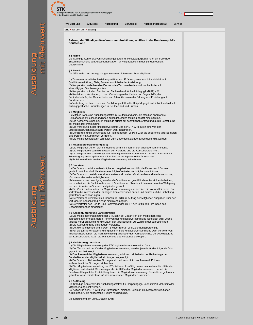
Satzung (92, 29)
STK (66, 29)
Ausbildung (111, 24)
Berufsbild (131, 24)
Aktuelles (92, 24)
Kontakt (201, 317)
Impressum (213, 317)
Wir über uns (72, 24)
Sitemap (190, 317)
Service (178, 24)
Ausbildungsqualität (155, 24)
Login (180, 317)
